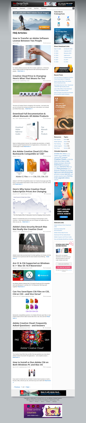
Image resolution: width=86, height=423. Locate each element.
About (31, 401)
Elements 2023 (67, 53)
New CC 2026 (57, 49)
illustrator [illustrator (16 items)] (57, 170)
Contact (48, 401)
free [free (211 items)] (58, 168)
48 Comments (48, 43)
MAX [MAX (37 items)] (62, 172)
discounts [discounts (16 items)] (67, 163)
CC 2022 (56, 57)
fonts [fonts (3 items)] (55, 168)
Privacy (36, 401)
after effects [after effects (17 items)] (63, 154)
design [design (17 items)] (56, 163)
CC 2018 (66, 62)
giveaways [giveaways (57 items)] (63, 169)
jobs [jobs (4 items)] (66, 170)
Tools (65, 146)
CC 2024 (56, 53)
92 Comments (48, 156)
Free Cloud (57, 148)
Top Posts (36, 8)
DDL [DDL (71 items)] (68, 161)
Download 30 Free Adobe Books (62, 235)
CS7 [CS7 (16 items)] (65, 161)
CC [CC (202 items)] (60, 157)
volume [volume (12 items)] (56, 179)
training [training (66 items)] (69, 176)
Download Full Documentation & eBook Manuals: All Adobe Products (31, 114)
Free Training (57, 143)
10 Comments (48, 80)
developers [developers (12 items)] (61, 163)
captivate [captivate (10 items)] (56, 157)
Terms (42, 401)
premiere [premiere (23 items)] (57, 174)
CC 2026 (29, 8)
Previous (16, 387)
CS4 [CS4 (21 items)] (71, 159)
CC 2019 (66, 59)
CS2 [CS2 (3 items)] (67, 159)
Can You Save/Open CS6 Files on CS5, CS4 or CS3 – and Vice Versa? (31, 292)
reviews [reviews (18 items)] (62, 174)
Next (28, 387)
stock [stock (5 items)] (71, 174)
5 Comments (48, 193)
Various (66, 148)
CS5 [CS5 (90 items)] (55, 161)
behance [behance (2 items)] (60, 155)
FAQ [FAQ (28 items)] (67, 167)
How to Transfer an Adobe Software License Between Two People (31, 39)
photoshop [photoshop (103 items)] (69, 172)
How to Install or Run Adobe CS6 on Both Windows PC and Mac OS (30, 363)
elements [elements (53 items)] (63, 167)
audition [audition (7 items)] (56, 155)
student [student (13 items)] (56, 176)
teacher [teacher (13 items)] (61, 176)
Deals (65, 139)
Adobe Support (58, 146)
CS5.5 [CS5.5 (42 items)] (59, 161)
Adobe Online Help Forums (61, 232)
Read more (20, 71)
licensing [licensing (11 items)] (70, 170)
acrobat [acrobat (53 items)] (56, 154)
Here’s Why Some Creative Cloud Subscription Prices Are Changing (29, 190)
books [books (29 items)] (65, 155)
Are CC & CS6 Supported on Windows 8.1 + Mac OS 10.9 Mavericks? (31, 264)
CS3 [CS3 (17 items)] (69, 159)
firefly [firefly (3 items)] (70, 166)
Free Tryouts (57, 139)
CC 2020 (56, 62)
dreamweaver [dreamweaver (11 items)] (65, 165)
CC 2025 (56, 51)
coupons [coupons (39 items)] (64, 157)
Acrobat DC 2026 (68, 49)
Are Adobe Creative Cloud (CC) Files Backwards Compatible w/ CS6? (30, 152)
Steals (65, 141)
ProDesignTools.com (41, 398)
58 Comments (48, 118)
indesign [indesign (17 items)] (62, 170)
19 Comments (48, 268)
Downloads (22, 8)
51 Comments (48, 367)
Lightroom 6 (67, 55)
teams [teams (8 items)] (65, 176)
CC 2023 (56, 55)
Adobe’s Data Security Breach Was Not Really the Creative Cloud (30, 227)
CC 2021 (56, 59)
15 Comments (48, 231)
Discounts (14, 8)
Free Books (43, 8)
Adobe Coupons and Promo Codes (63, 237)
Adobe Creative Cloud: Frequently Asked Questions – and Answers (30, 324)
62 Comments (48, 296)
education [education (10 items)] (57, 167)
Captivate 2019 (67, 51)
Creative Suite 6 (68, 57)
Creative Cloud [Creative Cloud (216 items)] (60, 159)
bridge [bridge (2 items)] (68, 155)
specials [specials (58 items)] (67, 174)
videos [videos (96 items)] (67, 178)
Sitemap (54, 401)
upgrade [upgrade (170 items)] (61, 178)
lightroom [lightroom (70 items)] (57, 172)
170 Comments (47, 327)
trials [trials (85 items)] (56, 178)
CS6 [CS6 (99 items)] (62, 161)
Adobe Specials (58, 141)
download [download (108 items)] (57, 165)
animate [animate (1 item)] (68, 153)
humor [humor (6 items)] (69, 168)
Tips (65, 143)
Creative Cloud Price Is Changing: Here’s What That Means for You (29, 77)
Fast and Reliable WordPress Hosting (63, 239)
